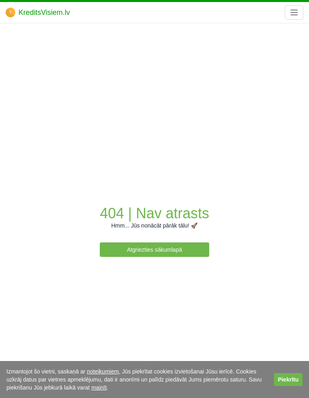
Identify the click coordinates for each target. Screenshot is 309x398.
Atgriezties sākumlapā (154, 249)
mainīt (99, 387)
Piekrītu (288, 379)
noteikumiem (103, 371)
